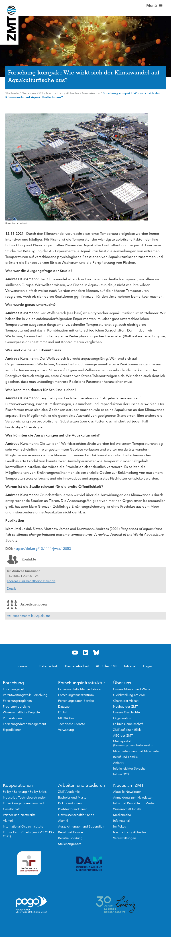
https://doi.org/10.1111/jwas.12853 (42, 548)
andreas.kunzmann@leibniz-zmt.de (31, 581)
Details (11, 589)
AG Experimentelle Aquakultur (28, 616)
